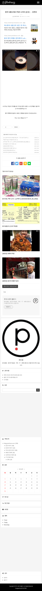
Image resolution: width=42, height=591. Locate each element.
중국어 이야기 (10, 448)
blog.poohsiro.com (11, 443)
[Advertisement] (21, 415)
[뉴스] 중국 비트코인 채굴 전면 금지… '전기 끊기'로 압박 (15, 137)
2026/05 (21, 469)
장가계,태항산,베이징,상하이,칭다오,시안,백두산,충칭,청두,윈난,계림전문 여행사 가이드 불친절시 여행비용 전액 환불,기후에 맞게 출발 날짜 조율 (15, 42)
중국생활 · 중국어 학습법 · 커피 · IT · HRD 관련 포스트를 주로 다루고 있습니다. (17, 302)
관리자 (5, 577)
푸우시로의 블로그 (10, 299)
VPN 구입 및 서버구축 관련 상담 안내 (13, 375)
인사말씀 (6, 379)
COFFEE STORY (10, 455)
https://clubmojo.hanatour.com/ (13, 23)
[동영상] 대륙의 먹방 (7, 146)
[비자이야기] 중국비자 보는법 (9, 152)
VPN (9, 459)
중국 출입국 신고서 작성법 (8, 144)
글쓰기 (5, 580)
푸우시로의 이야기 (11, 450)
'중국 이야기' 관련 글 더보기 (10, 286)
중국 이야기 (16, 16)
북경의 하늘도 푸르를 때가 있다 (9, 139)
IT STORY (9, 457)
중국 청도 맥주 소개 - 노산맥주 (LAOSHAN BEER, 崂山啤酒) (16, 141)
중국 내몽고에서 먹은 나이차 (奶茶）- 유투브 (21, 12)
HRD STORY (10, 452)
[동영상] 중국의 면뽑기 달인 (9, 148)
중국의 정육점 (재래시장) (8, 150)
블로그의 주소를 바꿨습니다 (11, 377)
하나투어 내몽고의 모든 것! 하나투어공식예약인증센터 (15, 26)
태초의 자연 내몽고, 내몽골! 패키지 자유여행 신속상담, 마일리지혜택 (15, 29)
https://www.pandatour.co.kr (12, 35)
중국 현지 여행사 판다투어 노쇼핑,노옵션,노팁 (15, 38)
